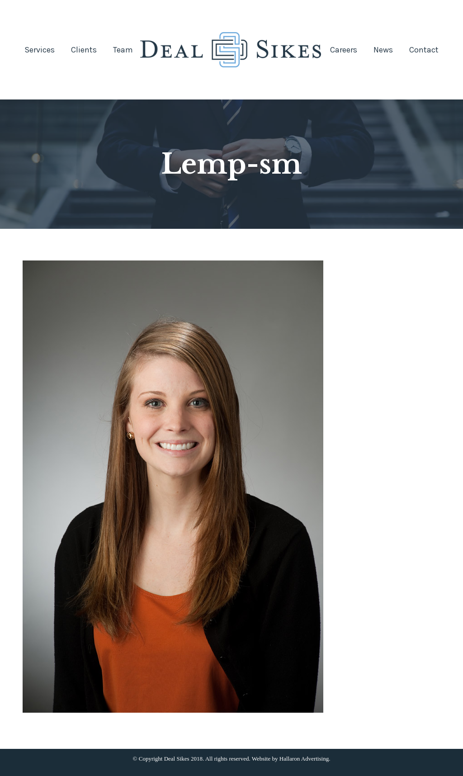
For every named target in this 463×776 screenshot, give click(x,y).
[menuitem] (40, 49)
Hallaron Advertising (304, 758)
